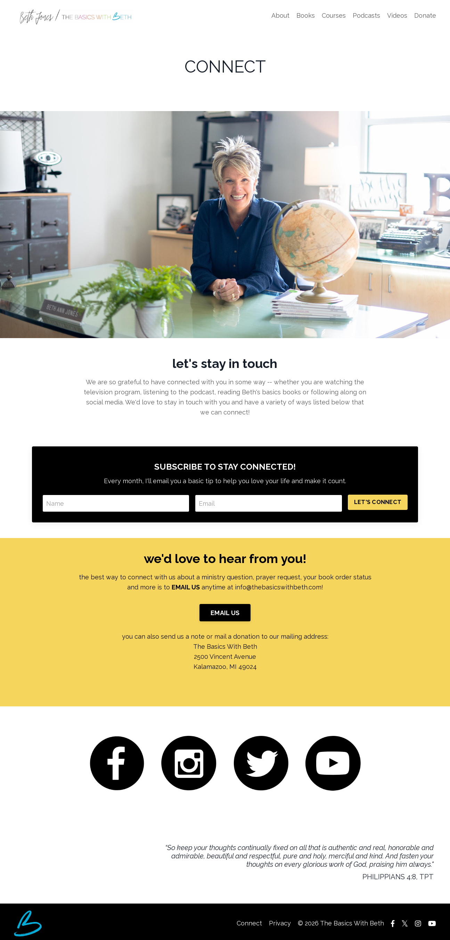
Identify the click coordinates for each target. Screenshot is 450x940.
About (280, 15)
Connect (249, 923)
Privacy (280, 923)
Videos (397, 15)
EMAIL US (225, 612)
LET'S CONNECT (377, 502)
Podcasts (366, 15)
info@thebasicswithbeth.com (278, 587)
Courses (334, 15)
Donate (425, 15)
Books (305, 15)
